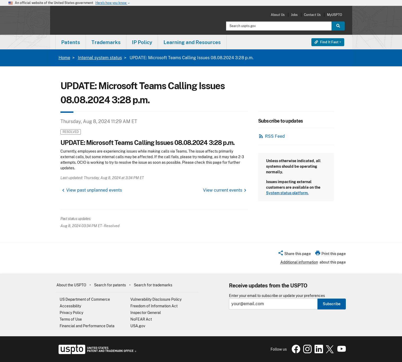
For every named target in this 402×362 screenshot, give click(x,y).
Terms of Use (71, 319)
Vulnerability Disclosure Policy (156, 299)
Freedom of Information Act (154, 306)
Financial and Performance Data (87, 326)
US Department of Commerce (85, 299)
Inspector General (145, 313)
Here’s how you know (112, 3)
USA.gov (137, 326)
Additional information (299, 262)
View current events (222, 190)
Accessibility (70, 306)
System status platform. (287, 193)
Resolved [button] (71, 132)
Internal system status (100, 57)
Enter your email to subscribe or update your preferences (277, 296)
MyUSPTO (334, 15)
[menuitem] (70, 42)
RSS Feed (275, 136)
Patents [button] (70, 42)
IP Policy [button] (142, 42)
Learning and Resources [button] (192, 42)
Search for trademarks (153, 285)
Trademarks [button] (106, 42)
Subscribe (332, 304)
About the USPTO (71, 285)
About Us (278, 15)
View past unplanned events (94, 190)
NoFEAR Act (141, 319)
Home (64, 57)
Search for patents (110, 285)
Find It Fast (326, 42)
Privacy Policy (71, 313)
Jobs (294, 15)
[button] (294, 254)
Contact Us (312, 15)
